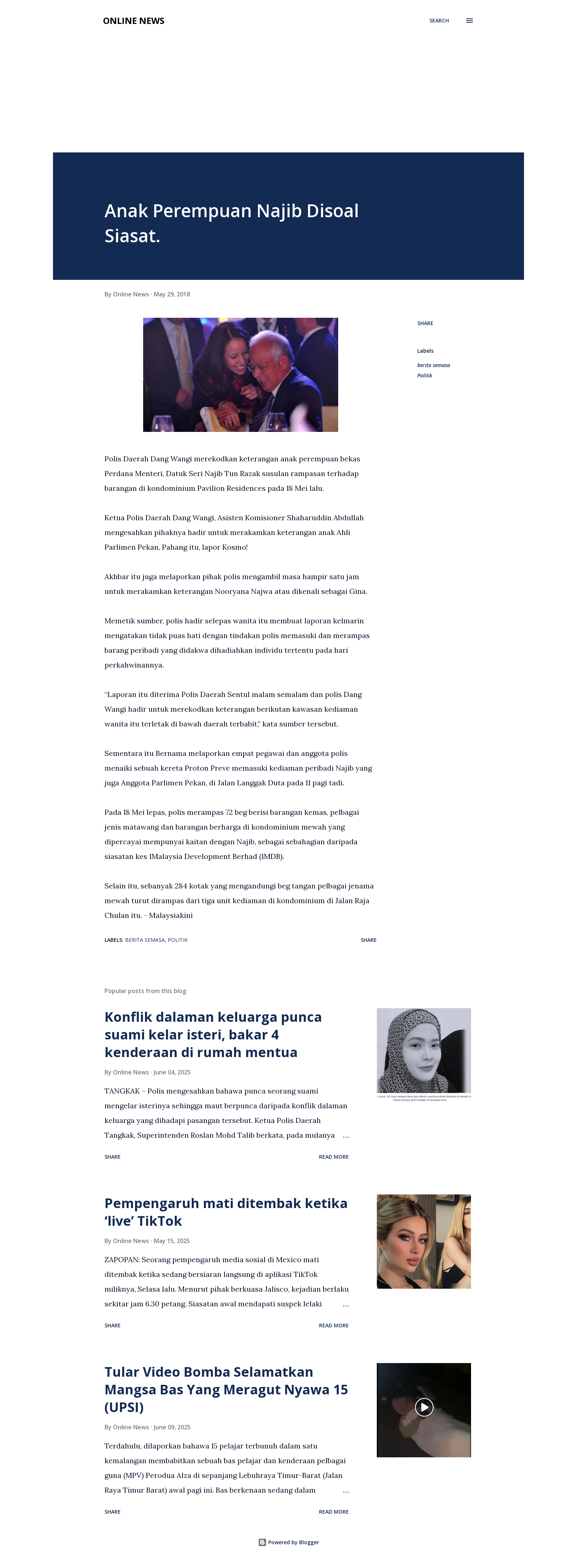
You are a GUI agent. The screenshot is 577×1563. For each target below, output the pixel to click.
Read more (334, 1156)
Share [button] (425, 323)
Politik (424, 375)
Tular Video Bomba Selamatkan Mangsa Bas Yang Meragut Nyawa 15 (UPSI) (226, 1389)
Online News (133, 20)
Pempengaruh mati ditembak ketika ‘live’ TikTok (226, 1212)
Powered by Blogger (288, 1542)
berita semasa (433, 365)
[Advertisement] (288, 97)
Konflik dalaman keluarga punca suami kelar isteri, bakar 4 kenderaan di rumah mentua (213, 1034)
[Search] (439, 20)
